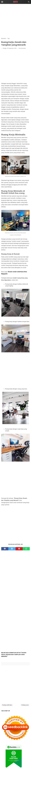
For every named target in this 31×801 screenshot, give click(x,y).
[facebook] (4, 548)
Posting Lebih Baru (7, 705)
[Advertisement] (15, 21)
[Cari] (29, 2)
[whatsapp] (26, 548)
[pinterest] (19, 548)
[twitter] (11, 548)
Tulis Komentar (22, 48)
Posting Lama (25, 705)
